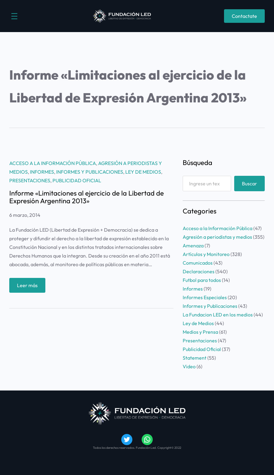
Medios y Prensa (200, 332)
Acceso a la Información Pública (52, 163)
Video (189, 366)
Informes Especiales (205, 297)
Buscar (249, 183)
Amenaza (193, 245)
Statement (194, 358)
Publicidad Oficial (76, 180)
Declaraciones (198, 271)
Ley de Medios (143, 172)
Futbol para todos (202, 280)
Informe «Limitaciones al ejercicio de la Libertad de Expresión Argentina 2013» (86, 196)
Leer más (29, 287)
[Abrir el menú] (14, 16)
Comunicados (198, 263)
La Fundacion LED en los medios (218, 315)
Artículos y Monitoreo (206, 254)
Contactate (244, 16)
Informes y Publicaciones (89, 172)
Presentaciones (29, 180)
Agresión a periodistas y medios (217, 237)
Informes (42, 172)
